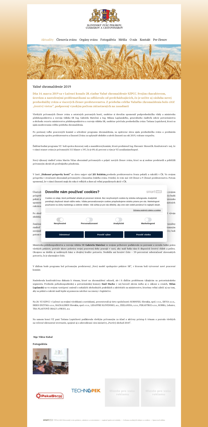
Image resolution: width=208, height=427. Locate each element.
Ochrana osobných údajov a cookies (147, 210)
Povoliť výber (104, 234)
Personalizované (89, 223)
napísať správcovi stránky (111, 420)
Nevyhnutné (60, 223)
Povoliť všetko (143, 234)
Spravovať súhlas (158, 420)
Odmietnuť (64, 234)
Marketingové (148, 223)
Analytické (118, 223)
